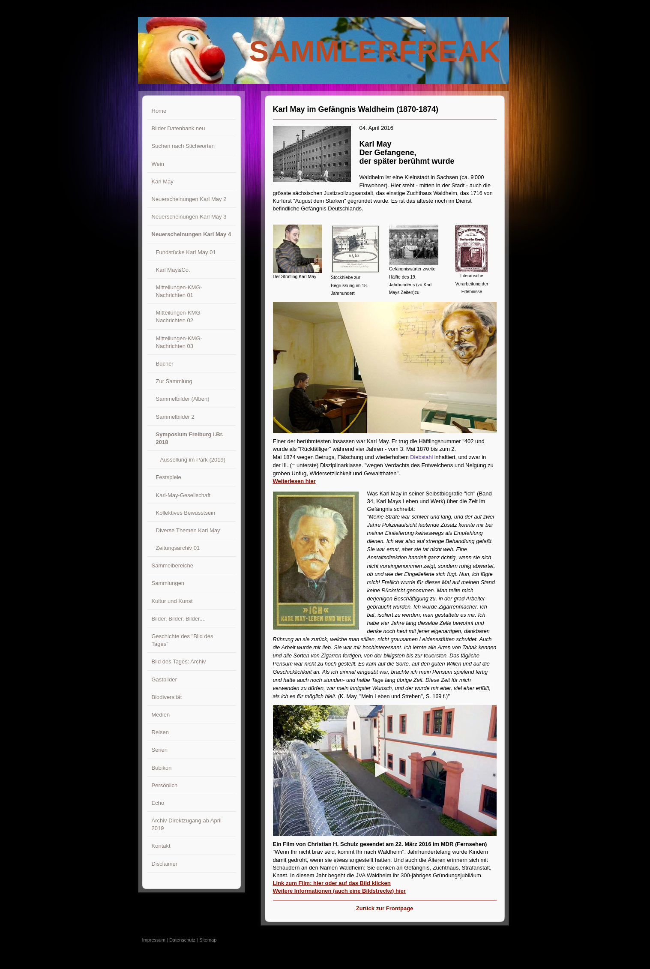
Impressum (153, 939)
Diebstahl (421, 457)
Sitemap (207, 939)
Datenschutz (182, 939)
